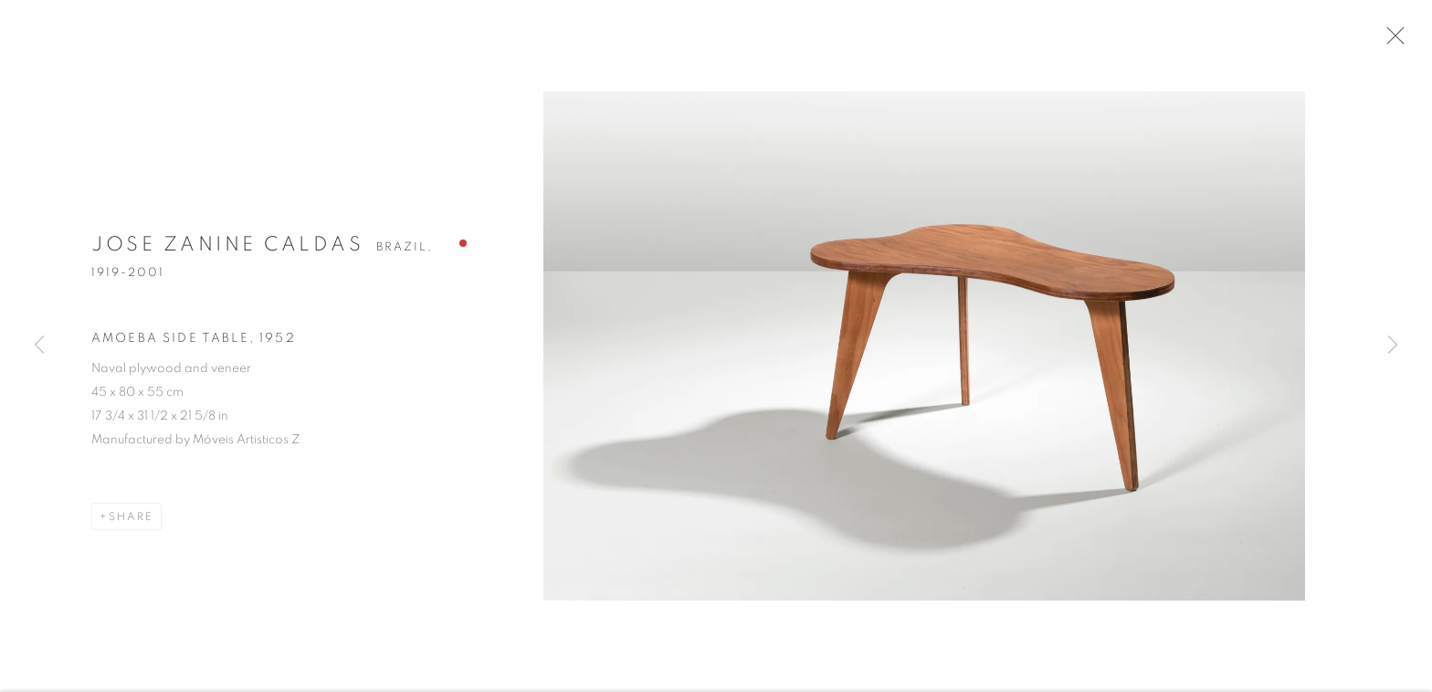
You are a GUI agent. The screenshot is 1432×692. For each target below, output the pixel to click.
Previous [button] (39, 346)
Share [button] (131, 527)
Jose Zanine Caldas (227, 255)
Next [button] (1392, 346)
